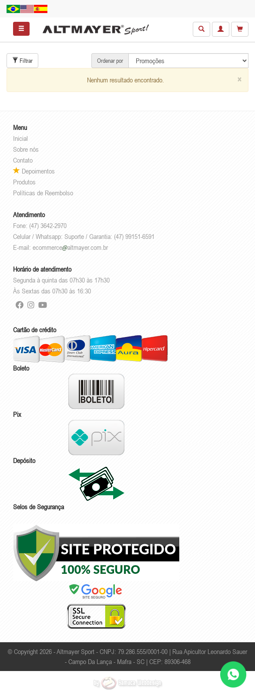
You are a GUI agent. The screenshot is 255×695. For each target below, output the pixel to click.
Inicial (20, 138)
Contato (23, 160)
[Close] (239, 79)
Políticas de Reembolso (43, 193)
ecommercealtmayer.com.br (70, 247)
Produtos (24, 182)
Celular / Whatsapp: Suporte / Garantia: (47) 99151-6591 (83, 236)
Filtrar (22, 60)
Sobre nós (26, 149)
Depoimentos (34, 171)
